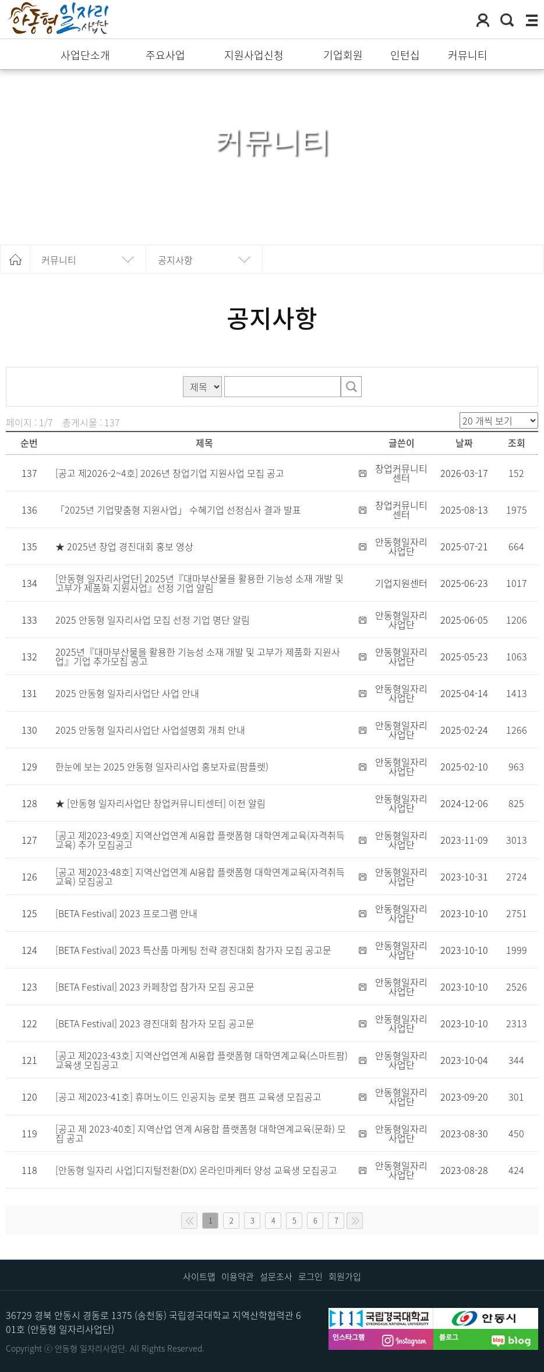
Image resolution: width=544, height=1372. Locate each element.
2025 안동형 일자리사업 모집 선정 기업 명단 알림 (152, 620)
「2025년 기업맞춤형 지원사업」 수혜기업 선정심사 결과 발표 (178, 510)
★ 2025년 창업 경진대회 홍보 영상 (124, 546)
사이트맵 (199, 1276)
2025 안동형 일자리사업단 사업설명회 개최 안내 (150, 730)
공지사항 (175, 260)
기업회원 (343, 55)
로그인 (310, 1276)
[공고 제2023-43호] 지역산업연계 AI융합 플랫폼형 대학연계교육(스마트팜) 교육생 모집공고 (201, 1060)
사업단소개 (85, 55)
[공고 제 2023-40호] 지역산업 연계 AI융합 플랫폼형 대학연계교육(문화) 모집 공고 (200, 1133)
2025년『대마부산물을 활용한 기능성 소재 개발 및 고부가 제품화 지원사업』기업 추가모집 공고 (197, 656)
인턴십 (405, 55)
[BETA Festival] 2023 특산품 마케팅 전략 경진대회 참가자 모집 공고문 (193, 950)
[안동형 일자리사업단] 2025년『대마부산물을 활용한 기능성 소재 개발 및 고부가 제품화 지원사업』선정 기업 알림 (199, 583)
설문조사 (276, 1276)
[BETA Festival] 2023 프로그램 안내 (126, 913)
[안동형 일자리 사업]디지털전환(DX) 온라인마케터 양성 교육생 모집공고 (196, 1170)
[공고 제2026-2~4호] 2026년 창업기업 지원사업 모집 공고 (169, 473)
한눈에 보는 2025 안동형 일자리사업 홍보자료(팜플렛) (162, 766)
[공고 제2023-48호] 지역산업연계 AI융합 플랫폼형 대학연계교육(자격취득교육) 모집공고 (200, 876)
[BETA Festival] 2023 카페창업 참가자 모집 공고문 (155, 986)
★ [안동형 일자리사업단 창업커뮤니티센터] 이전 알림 (160, 803)
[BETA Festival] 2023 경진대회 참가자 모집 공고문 (155, 1023)
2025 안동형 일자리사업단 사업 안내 (127, 693)
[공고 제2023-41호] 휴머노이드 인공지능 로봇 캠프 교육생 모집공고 (188, 1097)
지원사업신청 (254, 55)
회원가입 (344, 1276)
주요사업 (165, 55)
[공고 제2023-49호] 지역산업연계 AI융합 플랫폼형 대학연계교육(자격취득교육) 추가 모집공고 (200, 839)
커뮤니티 (468, 55)
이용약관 (237, 1276)
